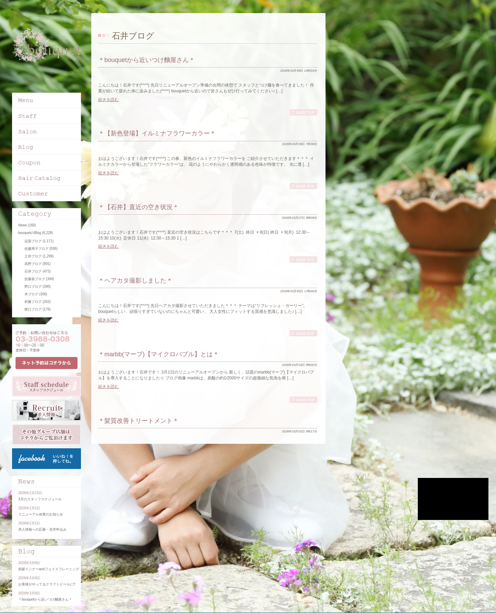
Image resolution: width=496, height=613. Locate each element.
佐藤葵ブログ (34, 279)
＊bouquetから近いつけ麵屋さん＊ (146, 60)
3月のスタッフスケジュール (40, 499)
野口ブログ (33, 286)
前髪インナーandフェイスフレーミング (48, 569)
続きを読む (108, 99)
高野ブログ (33, 264)
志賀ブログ (33, 241)
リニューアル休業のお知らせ (40, 514)
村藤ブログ (33, 302)
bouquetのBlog (29, 233)
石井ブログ (33, 271)
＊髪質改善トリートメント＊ (138, 420)
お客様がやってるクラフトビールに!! (46, 584)
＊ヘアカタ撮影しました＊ (135, 280)
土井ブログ (33, 256)
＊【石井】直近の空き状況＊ (138, 207)
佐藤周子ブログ (36, 249)
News (22, 225)
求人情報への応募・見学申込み (42, 529)
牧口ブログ (33, 309)
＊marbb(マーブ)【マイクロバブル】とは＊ (158, 354)
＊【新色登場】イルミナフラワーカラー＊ (157, 133)
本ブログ (31, 294)
